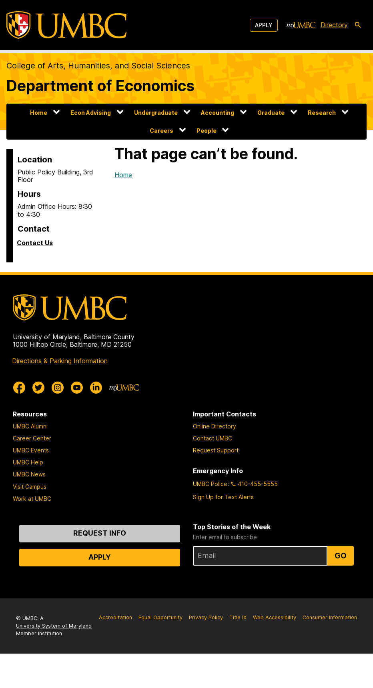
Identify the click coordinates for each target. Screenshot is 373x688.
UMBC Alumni (30, 426)
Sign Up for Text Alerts (223, 497)
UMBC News (29, 474)
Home (38, 112)
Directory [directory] (334, 25)
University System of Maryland (54, 626)
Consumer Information (330, 617)
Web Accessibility (274, 617)
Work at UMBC (32, 498)
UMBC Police (210, 483)
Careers (161, 130)
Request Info (99, 533)
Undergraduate (156, 112)
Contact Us (35, 243)
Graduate (271, 112)
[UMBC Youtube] (77, 387)
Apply (264, 25)
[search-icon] (358, 25)
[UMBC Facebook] (19, 387)
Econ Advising (90, 112)
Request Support (216, 450)
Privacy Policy (206, 617)
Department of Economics (100, 86)
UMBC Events (31, 450)
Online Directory (214, 426)
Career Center (32, 438)
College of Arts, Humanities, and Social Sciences (98, 65)
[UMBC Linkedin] (96, 387)
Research (322, 112)
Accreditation (115, 617)
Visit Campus (29, 486)
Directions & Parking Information (60, 361)
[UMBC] (66, 25)
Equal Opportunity (160, 617)
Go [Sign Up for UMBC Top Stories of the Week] (341, 555)
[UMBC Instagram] (57, 387)
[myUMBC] (301, 25)
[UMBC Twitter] (38, 387)
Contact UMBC (212, 438)
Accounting (217, 112)
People (207, 130)
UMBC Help (28, 462)
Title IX (238, 617)
